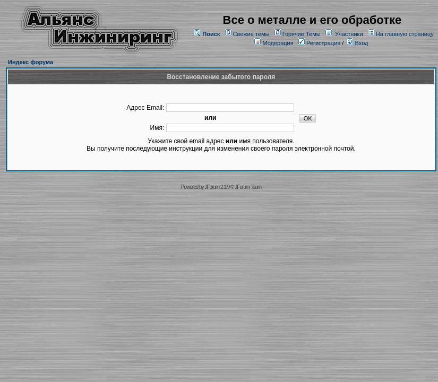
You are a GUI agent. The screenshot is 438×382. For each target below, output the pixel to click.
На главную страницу (405, 34)
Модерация (277, 43)
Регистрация (319, 43)
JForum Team (248, 187)
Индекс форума (30, 62)
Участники (349, 34)
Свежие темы (251, 34)
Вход (357, 43)
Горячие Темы (301, 34)
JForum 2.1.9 (216, 187)
